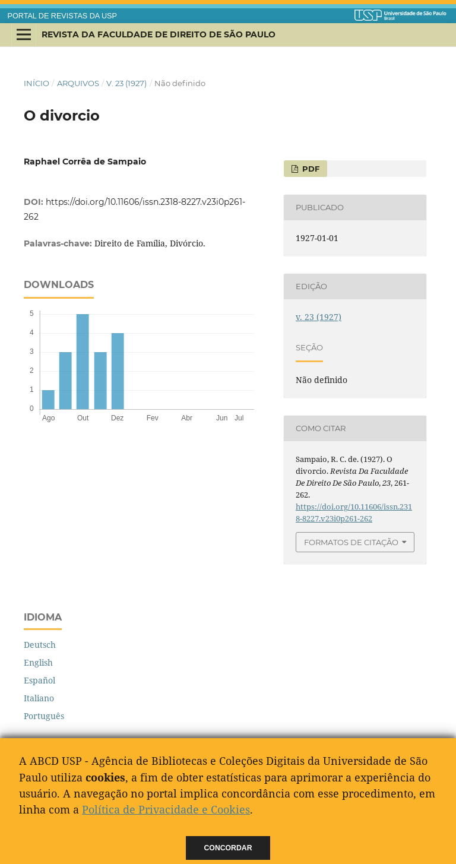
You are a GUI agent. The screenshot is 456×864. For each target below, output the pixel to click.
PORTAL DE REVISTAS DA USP (62, 16)
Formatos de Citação (351, 542)
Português (44, 715)
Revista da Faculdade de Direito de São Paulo (159, 34)
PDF (309, 168)
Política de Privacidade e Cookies (166, 809)
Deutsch (40, 644)
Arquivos (78, 83)
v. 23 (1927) (126, 83)
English (38, 662)
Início (36, 83)
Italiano (39, 698)
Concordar (228, 848)
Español (39, 680)
